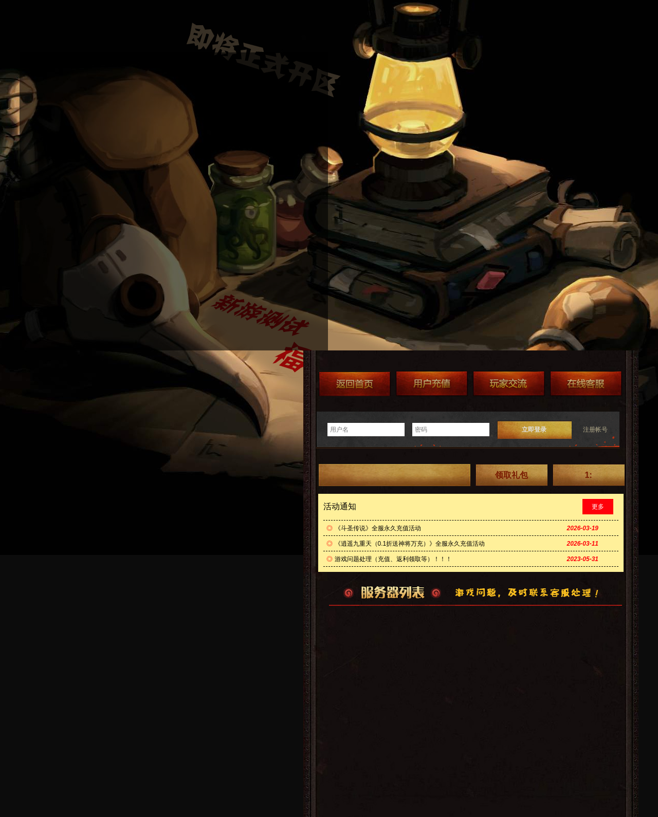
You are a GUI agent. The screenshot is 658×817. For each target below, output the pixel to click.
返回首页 (355, 383)
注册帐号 (595, 429)
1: (588, 475)
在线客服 (586, 383)
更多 (598, 506)
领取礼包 (511, 475)
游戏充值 (432, 383)
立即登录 (534, 429)
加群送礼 (509, 383)
